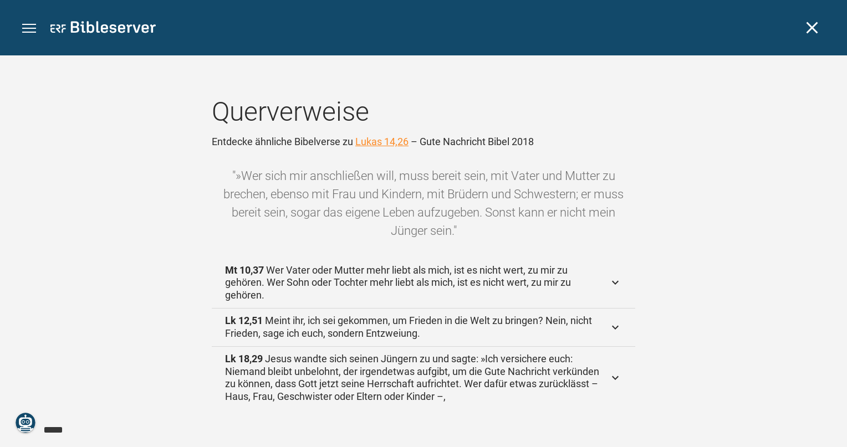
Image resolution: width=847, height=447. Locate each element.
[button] (29, 28)
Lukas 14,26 (382, 141)
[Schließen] (812, 27)
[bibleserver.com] (103, 29)
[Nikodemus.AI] (25, 423)
